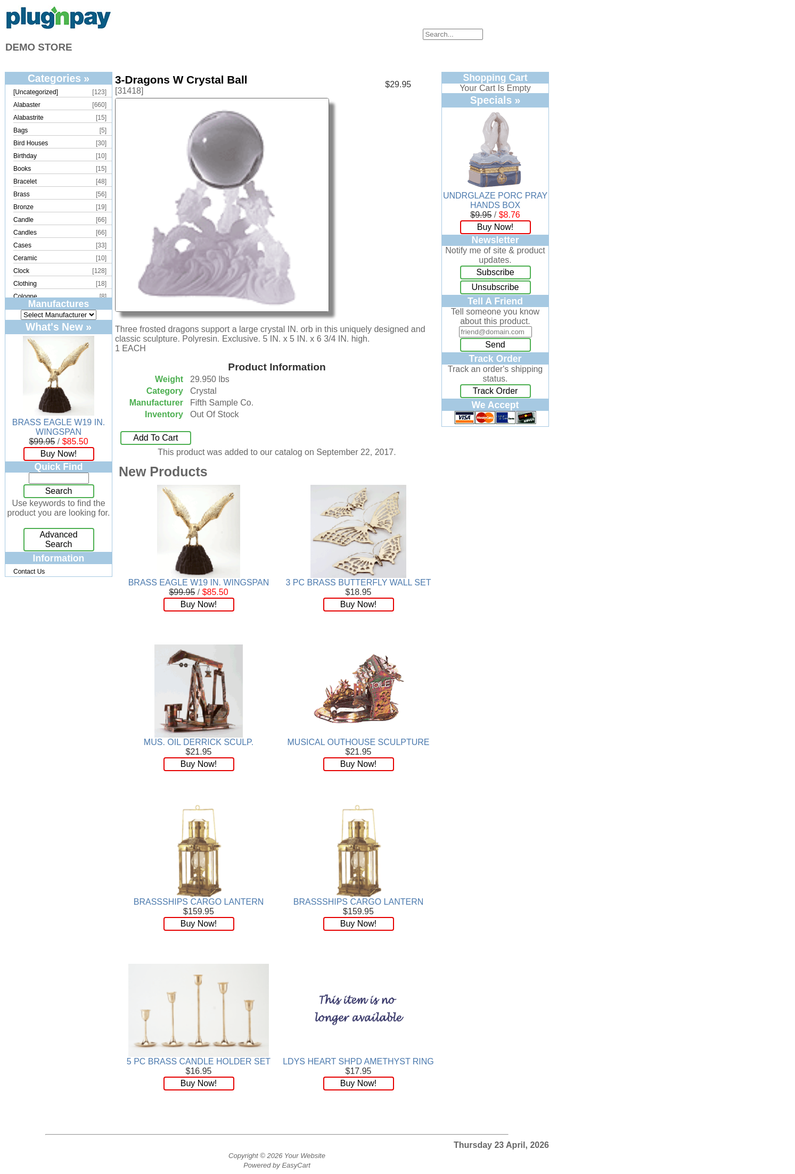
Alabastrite (28, 117)
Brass (21, 194)
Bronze (23, 207)
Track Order (495, 390)
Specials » (495, 100)
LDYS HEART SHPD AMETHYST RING (358, 1061)
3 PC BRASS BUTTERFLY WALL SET (358, 582)
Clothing (25, 283)
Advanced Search (58, 539)
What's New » (59, 327)
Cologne (25, 296)
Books (22, 168)
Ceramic (25, 258)
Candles (25, 232)
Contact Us (29, 571)
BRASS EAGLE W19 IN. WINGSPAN (58, 427)
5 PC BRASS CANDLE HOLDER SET (199, 1061)
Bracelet (25, 181)
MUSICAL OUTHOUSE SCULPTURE (359, 742)
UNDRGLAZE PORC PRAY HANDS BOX (495, 200)
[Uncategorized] (35, 92)
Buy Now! (58, 453)
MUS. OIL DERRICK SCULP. (198, 742)
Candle (23, 220)
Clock (21, 271)
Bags (20, 130)
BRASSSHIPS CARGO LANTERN (199, 901)
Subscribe (495, 272)
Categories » (58, 78)
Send (495, 344)
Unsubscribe (495, 287)
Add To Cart (155, 437)
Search (58, 490)
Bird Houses (30, 143)
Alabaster (26, 105)
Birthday (25, 156)
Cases (22, 245)
